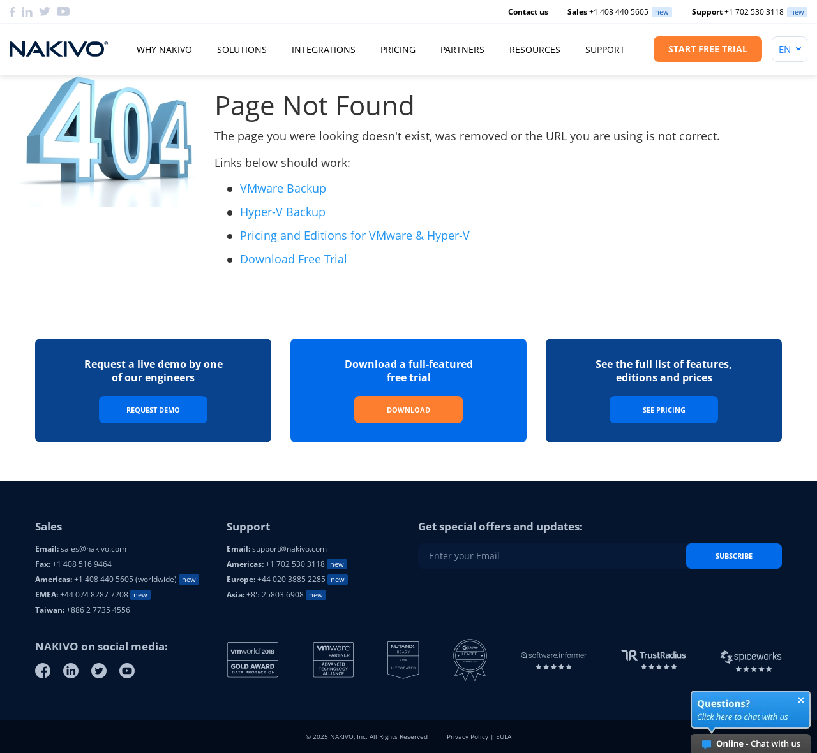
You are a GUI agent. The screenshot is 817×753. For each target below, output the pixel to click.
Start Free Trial (707, 49)
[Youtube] (127, 670)
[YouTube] (63, 12)
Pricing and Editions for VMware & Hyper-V (355, 235)
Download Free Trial (293, 259)
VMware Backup (283, 188)
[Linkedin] (27, 12)
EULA (503, 736)
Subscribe (734, 555)
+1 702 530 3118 (738, 11)
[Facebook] (12, 12)
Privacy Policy (467, 736)
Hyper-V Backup (283, 211)
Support (605, 49)
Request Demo (153, 409)
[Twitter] (44, 12)
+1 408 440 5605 (607, 11)
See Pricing (664, 409)
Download (408, 409)
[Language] (789, 49)
